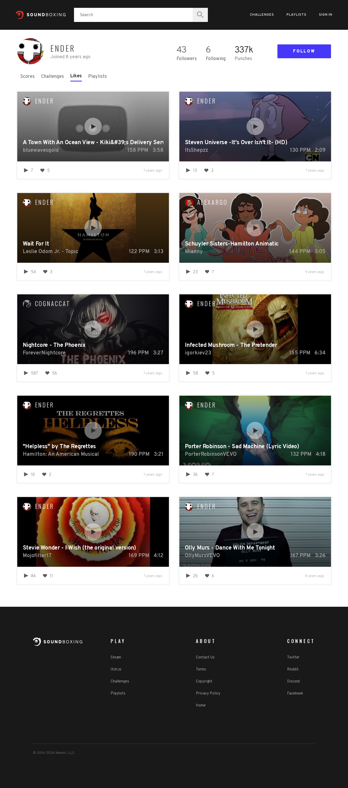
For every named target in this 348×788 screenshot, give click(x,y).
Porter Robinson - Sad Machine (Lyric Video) (242, 446)
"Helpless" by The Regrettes (59, 446)
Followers (186, 59)
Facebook (295, 693)
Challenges (262, 15)
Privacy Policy (208, 693)
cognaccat (52, 303)
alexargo (212, 202)
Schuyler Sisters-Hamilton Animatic (232, 244)
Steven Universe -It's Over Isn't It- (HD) (236, 142)
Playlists (296, 15)
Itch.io (116, 669)
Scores (27, 77)
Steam (116, 657)
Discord (293, 681)
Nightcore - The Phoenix (54, 345)
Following (216, 59)
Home (201, 705)
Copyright (204, 681)
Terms (201, 669)
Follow (304, 51)
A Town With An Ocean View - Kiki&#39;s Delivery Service (93, 142)
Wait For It (36, 244)
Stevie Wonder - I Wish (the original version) (79, 548)
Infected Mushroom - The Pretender (231, 345)
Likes (76, 76)
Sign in (325, 15)
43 (181, 50)
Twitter (293, 657)
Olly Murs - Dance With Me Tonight (230, 548)
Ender (44, 100)
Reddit (292, 669)
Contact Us (205, 657)
